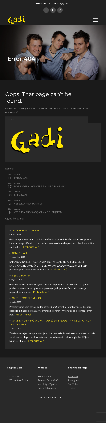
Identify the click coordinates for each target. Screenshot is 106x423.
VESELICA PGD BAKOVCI (28, 203)
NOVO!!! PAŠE (19, 253)
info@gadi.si (61, 3)
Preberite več (31, 247)
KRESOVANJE (21, 195)
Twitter (72, 387)
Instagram (73, 380)
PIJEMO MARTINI (21, 275)
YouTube (73, 384)
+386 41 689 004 (42, 3)
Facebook (73, 376)
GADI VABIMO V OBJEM (25, 230)
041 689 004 (53, 380)
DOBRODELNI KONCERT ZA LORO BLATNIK (39, 186)
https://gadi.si (50, 384)
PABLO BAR (20, 177)
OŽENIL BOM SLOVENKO (26, 298)
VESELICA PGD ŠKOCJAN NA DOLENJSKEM (38, 212)
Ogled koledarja (14, 218)
